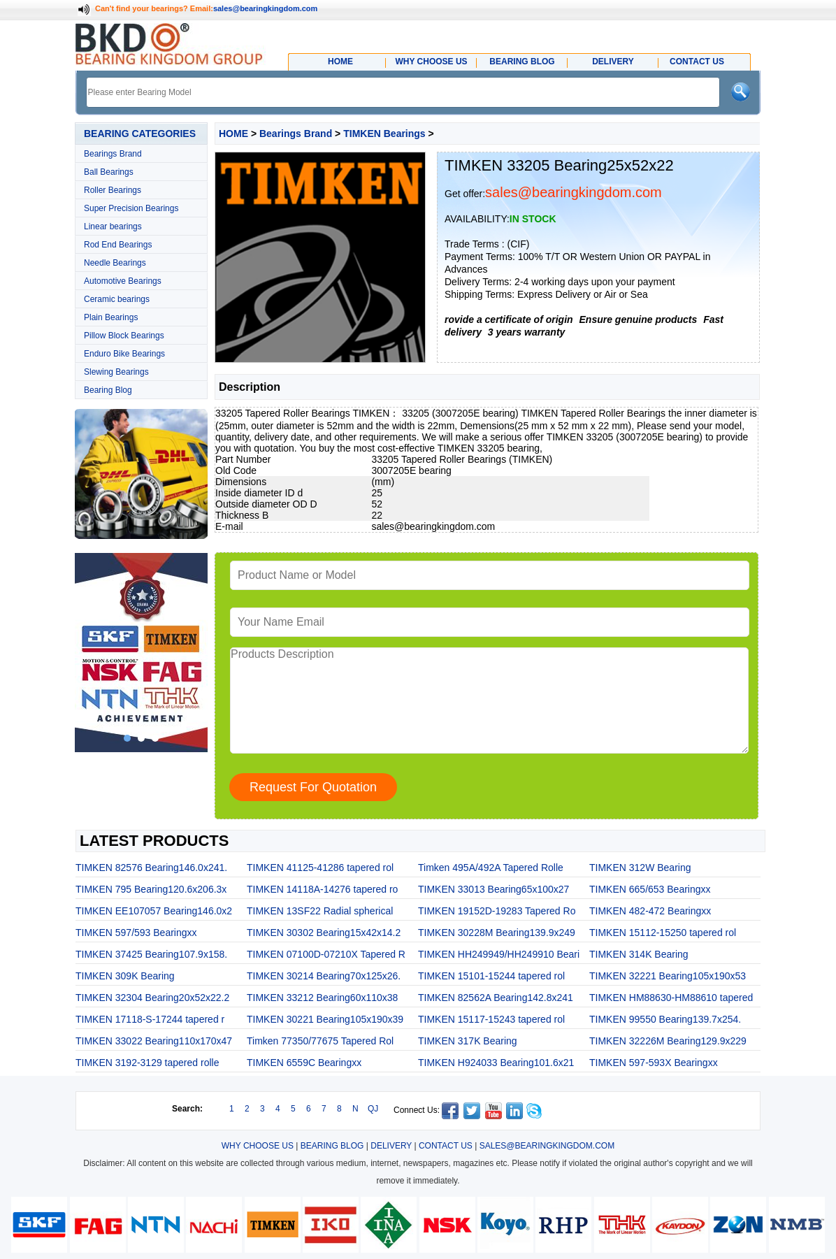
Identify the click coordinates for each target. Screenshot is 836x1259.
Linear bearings (113, 226)
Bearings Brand (113, 154)
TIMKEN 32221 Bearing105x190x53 (667, 975)
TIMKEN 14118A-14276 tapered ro (322, 889)
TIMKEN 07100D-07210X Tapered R (326, 954)
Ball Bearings (109, 172)
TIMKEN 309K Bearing (125, 975)
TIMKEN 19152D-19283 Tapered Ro (496, 910)
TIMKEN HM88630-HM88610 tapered (671, 997)
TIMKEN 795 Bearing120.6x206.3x (150, 889)
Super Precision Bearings (131, 208)
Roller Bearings (112, 190)
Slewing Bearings (116, 372)
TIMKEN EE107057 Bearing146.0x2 (153, 910)
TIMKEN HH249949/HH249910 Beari (498, 954)
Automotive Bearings (122, 281)
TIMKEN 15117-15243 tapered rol (491, 1019)
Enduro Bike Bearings (124, 354)
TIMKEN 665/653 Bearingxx (650, 889)
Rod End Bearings (118, 245)
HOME (233, 133)
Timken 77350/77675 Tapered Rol (320, 1040)
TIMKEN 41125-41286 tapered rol (320, 867)
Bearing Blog (108, 390)
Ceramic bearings (117, 299)
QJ (373, 1109)
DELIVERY (391, 1146)
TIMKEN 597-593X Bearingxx (653, 1062)
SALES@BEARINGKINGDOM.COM (547, 1146)
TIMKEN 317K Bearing (467, 1040)
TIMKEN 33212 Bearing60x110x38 (322, 997)
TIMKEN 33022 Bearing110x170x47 (153, 1040)
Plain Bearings (111, 317)
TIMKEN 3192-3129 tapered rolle (147, 1062)
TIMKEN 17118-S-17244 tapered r (149, 1019)
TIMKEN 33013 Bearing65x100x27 (493, 889)
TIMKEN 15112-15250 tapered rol (662, 932)
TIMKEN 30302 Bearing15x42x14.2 (324, 932)
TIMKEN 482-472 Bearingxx (650, 910)
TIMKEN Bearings (384, 133)
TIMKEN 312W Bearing (640, 867)
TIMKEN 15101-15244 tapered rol (491, 975)
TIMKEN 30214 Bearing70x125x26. (324, 975)
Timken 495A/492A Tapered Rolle (490, 867)
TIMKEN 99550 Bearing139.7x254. (665, 1019)
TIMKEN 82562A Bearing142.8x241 (495, 997)
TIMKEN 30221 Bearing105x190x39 (325, 1019)
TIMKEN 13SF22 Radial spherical (320, 910)
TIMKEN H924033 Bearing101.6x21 (496, 1062)
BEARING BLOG (332, 1146)
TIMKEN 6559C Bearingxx (304, 1062)
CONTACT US (446, 1146)
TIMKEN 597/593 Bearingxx (136, 932)
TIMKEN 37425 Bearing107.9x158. (151, 954)
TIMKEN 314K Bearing (639, 954)
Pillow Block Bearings (124, 335)
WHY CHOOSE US (258, 1146)
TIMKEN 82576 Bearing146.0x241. (151, 867)
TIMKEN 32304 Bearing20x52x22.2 (152, 997)
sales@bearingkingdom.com (265, 8)
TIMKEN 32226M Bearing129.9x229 (668, 1040)
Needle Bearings (115, 263)
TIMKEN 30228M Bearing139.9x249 (496, 932)
